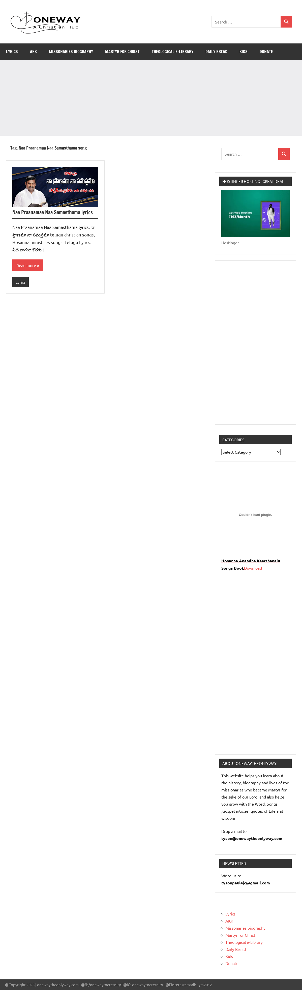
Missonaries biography (71, 51)
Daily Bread (216, 51)
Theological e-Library (172, 51)
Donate (266, 51)
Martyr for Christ (122, 51)
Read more (26, 265)
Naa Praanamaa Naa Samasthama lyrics (52, 212)
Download (253, 567)
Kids (243, 51)
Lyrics (12, 51)
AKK (33, 51)
